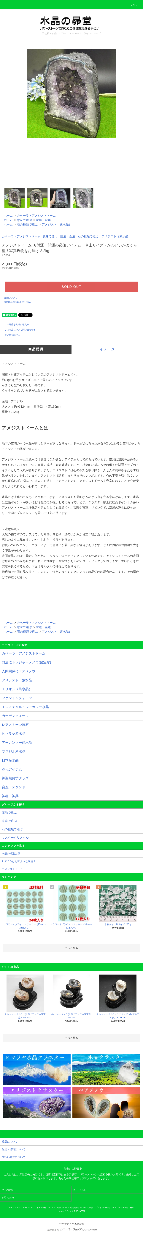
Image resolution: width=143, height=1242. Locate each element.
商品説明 (35, 349)
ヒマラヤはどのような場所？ (19, 861)
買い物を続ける (10, 335)
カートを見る (79, 1190)
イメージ (107, 349)
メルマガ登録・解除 (125, 1208)
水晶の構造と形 (11, 853)
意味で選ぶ (24, 220)
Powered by (71, 1229)
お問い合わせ (8, 1197)
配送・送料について (45, 1208)
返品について (10, 297)
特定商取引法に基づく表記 (17, 302)
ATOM (82, 1211)
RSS (76, 1211)
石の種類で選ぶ (27, 224)
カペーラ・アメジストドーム (36, 215)
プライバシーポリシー (105, 1208)
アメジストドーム (12, 869)
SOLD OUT (71, 287)
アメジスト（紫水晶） (57, 224)
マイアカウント (9, 1190)
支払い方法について (25, 1208)
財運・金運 (43, 220)
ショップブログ (64, 1211)
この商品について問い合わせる (18, 329)
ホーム (8, 215)
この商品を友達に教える (14, 324)
